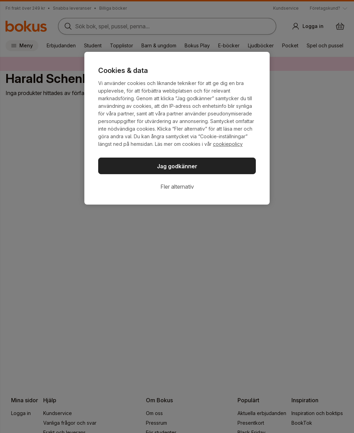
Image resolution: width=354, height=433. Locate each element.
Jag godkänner (177, 166)
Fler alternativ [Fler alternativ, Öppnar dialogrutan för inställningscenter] (177, 186)
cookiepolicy (228, 144)
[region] (177, 128)
